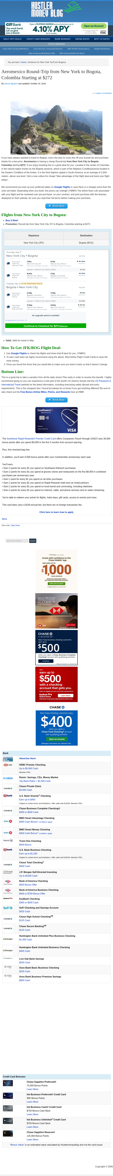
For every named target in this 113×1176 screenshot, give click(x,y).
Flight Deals (15, 527)
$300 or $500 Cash (28, 813)
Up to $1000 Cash (28, 877)
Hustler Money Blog (56, 9)
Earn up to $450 (27, 801)
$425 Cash (24, 912)
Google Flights (62, 187)
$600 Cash (24, 981)
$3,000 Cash (25, 791)
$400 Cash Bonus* (35, 823)
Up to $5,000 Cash (28, 769)
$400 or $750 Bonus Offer (32, 895)
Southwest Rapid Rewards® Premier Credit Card (31, 440)
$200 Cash (24, 963)
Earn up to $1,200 (28, 855)
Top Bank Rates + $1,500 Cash (35, 782)
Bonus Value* (17, 1146)
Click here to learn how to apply (57, 513)
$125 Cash (24, 921)
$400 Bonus (25, 846)
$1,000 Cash (25, 941)
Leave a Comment (103, 93)
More (4, 520)
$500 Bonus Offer (28, 886)
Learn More (32, 1090)
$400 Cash (24, 867)
